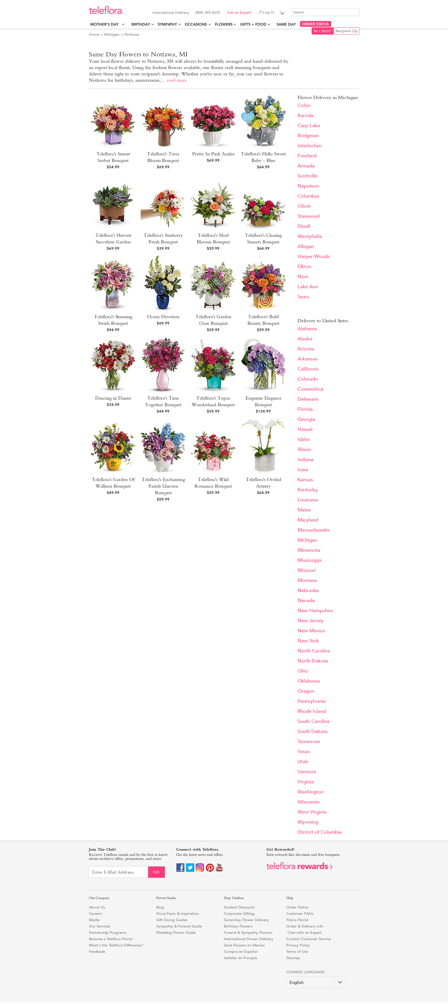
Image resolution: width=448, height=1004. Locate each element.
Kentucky (308, 490)
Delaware (308, 399)
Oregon (306, 691)
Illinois (304, 449)
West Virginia (312, 812)
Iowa (303, 470)
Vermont (307, 772)
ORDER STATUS (315, 24)
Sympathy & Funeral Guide (179, 926)
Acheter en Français (240, 957)
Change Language (305, 972)
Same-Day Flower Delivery (246, 919)
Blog (160, 907)
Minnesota (309, 550)
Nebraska (308, 590)
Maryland (308, 520)
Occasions (196, 24)
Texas (304, 752)
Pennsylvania (312, 701)
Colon (304, 105)
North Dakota (313, 661)
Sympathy (167, 24)
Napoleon (308, 186)
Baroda (305, 115)
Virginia (306, 782)
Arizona (306, 349)
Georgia (306, 419)
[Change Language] (316, 982)
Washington (310, 792)
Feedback (97, 951)
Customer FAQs (300, 913)
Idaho (304, 439)
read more (177, 80)
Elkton (304, 267)
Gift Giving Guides (172, 919)
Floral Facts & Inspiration (177, 913)
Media (94, 919)
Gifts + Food (253, 24)
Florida (305, 409)
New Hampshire (315, 611)
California (308, 369)
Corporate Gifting (239, 913)
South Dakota (312, 731)
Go (156, 872)
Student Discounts (239, 907)
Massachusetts (314, 530)
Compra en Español (241, 951)
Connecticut (310, 389)
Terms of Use (297, 951)
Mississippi (309, 560)
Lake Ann (308, 287)
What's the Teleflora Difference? (116, 945)
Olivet (304, 206)
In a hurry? (323, 31)
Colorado (308, 379)
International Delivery (170, 12)
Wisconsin (308, 802)
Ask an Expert (239, 12)
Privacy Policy (298, 945)
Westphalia (310, 236)
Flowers (223, 24)
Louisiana (308, 500)
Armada (306, 166)
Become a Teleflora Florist (111, 938)
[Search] (325, 12)
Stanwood (308, 216)
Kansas (305, 480)
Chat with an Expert (304, 932)
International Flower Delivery (248, 938)
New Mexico (311, 631)
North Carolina (314, 651)
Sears (303, 297)
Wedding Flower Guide (176, 932)
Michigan (111, 34)
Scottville (307, 176)
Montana (307, 580)
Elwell (304, 226)
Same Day (287, 24)
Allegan (306, 246)
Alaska (305, 339)
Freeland (307, 156)
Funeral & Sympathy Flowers (248, 932)
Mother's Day (105, 24)
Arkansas (308, 359)
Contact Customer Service (308, 938)
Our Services (99, 926)
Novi (303, 277)
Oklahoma (309, 681)
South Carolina (313, 721)
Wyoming (308, 822)
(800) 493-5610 (207, 12)
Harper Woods (314, 256)
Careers (95, 913)
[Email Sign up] (118, 872)
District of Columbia (320, 832)
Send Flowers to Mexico (244, 945)
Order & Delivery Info (304, 926)
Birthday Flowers (238, 926)
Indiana (305, 460)
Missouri (307, 570)
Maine (304, 510)
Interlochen (310, 146)
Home (94, 34)
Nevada (306, 601)
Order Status (297, 907)
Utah (303, 762)
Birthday (140, 24)
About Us (97, 907)
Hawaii (305, 429)
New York (308, 641)
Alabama (307, 329)
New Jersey (310, 621)
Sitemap (293, 957)
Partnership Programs (107, 932)
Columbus (308, 196)
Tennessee (309, 741)
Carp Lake (309, 126)
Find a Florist (297, 919)
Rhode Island (312, 711)
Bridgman (308, 136)
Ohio (303, 671)
